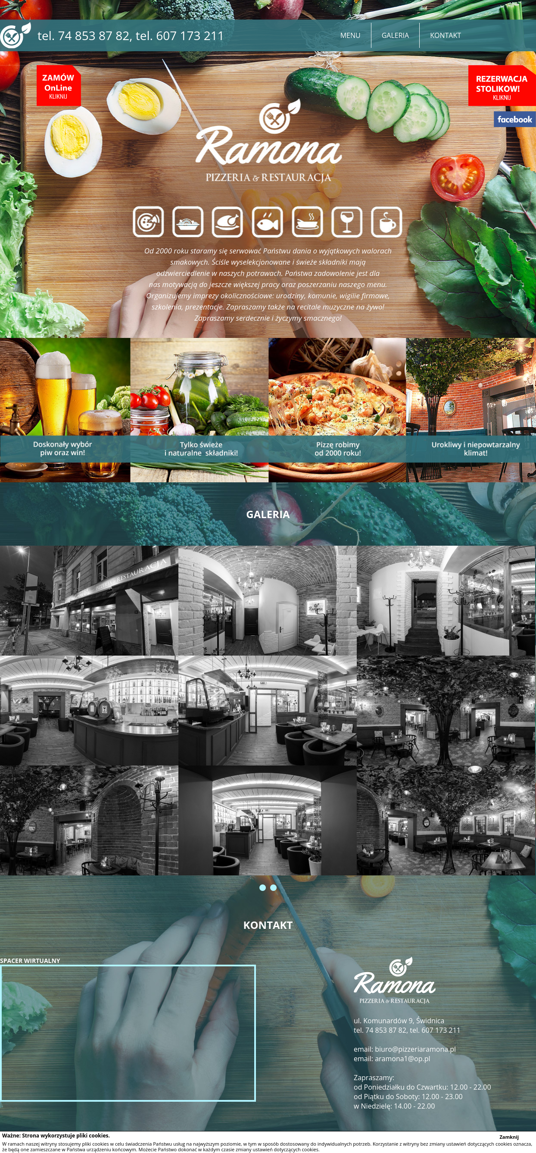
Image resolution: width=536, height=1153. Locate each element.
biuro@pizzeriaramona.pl (415, 1049)
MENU (350, 35)
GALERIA (395, 35)
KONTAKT (445, 35)
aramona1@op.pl (401, 1058)
